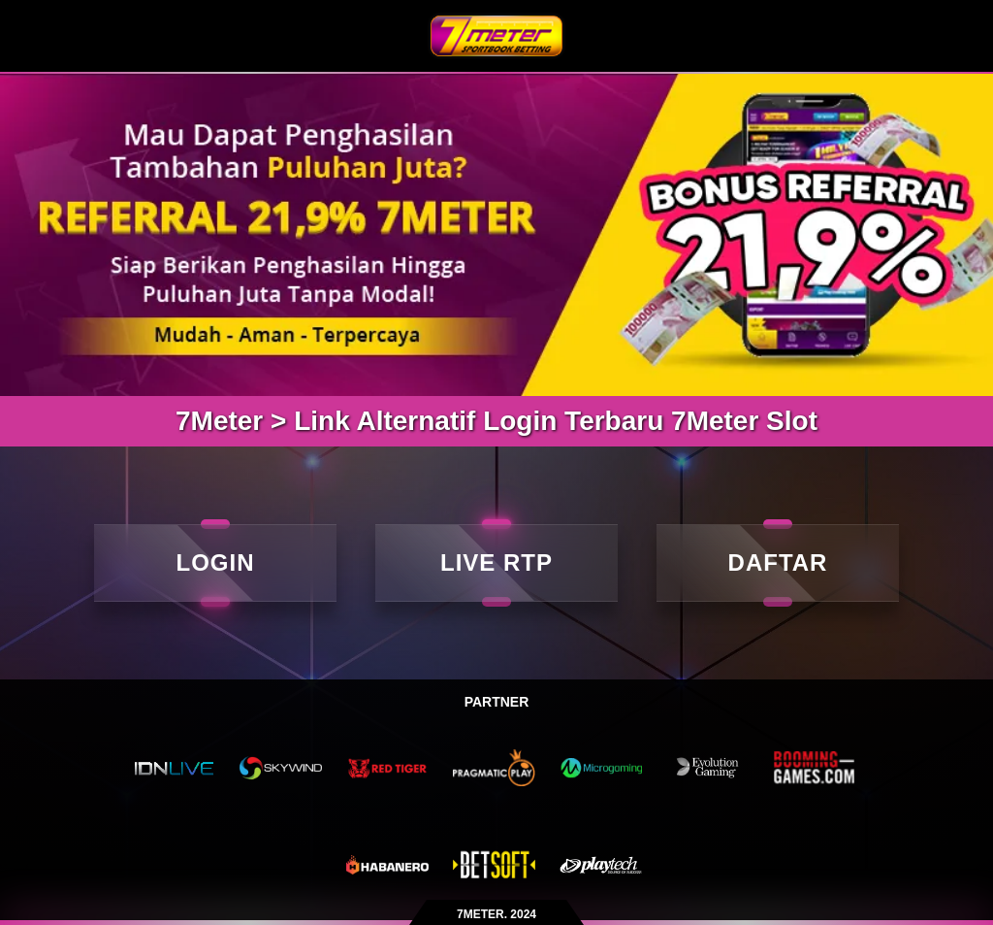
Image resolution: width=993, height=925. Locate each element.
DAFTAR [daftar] (778, 562)
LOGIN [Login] (215, 562)
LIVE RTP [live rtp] (496, 562)
